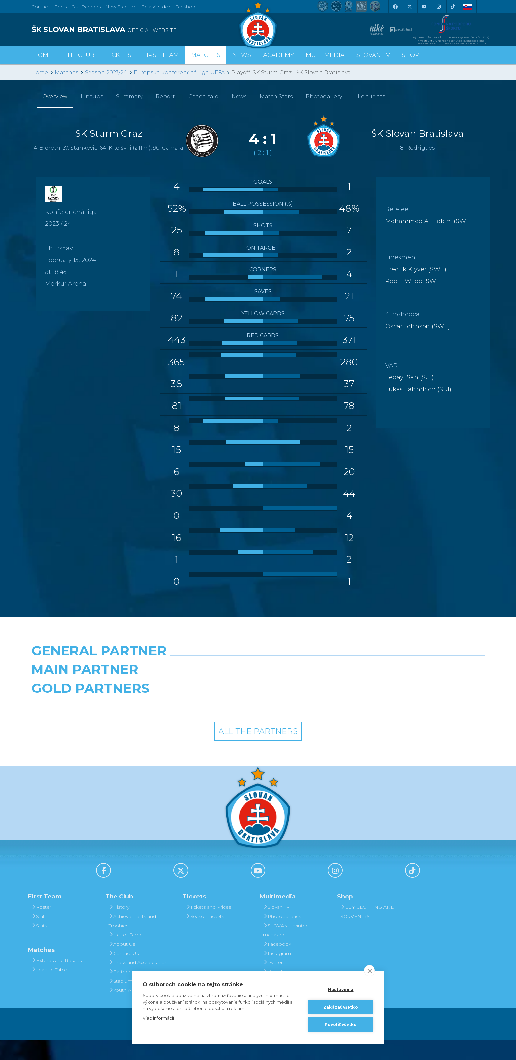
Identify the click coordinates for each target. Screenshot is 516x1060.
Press (60, 7)
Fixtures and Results (56, 981)
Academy (278, 55)
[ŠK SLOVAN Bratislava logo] (258, 24)
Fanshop (185, 7)
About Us (122, 964)
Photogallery (324, 96)
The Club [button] (79, 55)
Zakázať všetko (340, 1007)
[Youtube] (423, 6)
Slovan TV (373, 55)
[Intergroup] (200, 725)
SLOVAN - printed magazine (286, 950)
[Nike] (258, 667)
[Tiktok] (452, 6)
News (241, 55)
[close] (369, 970)
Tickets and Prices (208, 927)
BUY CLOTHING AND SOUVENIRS (367, 932)
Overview (54, 96)
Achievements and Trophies (132, 941)
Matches (66, 72)
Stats (39, 946)
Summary (129, 96)
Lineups (92, 96)
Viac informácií (158, 1018)
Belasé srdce (155, 7)
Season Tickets (205, 937)
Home (39, 72)
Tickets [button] (118, 55)
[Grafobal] (200, 696)
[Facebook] (394, 6)
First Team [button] (161, 55)
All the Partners (258, 751)
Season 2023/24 (106, 72)
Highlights (370, 96)
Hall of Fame (125, 955)
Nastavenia (341, 989)
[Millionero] (316, 696)
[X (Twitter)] (409, 6)
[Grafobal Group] (316, 725)
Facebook (277, 964)
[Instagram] (438, 6)
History (119, 927)
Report (165, 96)
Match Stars (276, 96)
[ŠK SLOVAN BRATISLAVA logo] (142, 29)
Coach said (203, 96)
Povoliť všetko (341, 1024)
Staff (38, 937)
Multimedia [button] (325, 55)
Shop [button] (410, 55)
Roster (41, 927)
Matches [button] (205, 55)
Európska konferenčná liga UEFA (179, 72)
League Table (49, 990)
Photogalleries (282, 937)
